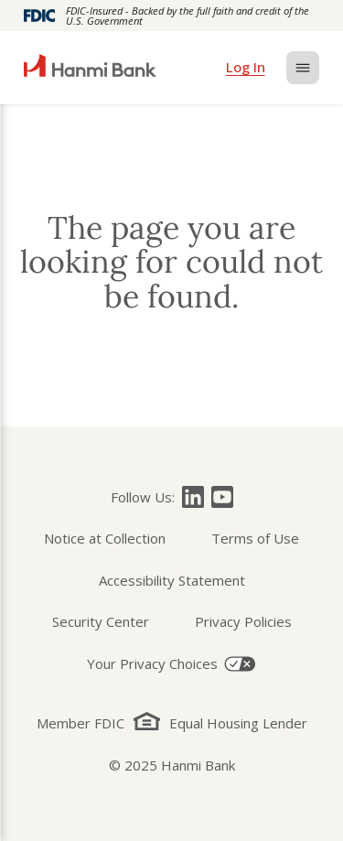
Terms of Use (255, 538)
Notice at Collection (105, 538)
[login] (245, 67)
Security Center (100, 621)
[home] (90, 67)
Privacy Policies (243, 621)
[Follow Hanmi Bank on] (193, 497)
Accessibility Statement (172, 580)
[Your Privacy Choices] (171, 664)
